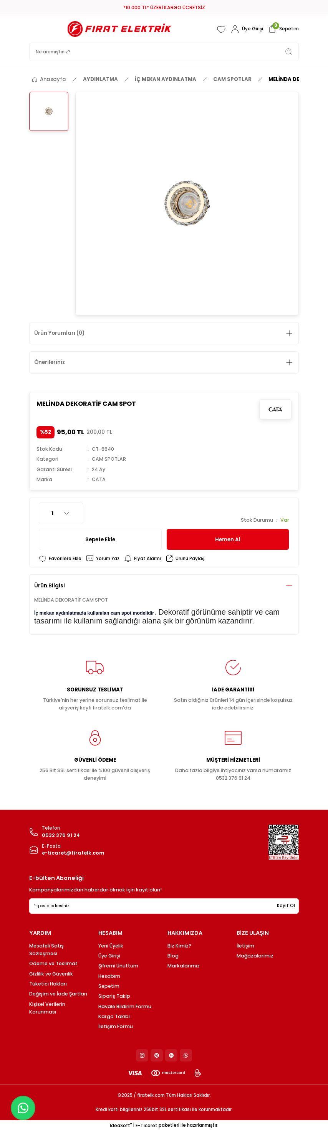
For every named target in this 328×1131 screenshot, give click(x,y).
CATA (99, 479)
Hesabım (109, 976)
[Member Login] (246, 29)
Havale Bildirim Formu (124, 1006)
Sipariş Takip (114, 996)
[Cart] (283, 29)
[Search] (164, 52)
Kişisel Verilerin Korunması (47, 1008)
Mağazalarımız (255, 955)
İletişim (245, 945)
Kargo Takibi (114, 1016)
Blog (173, 955)
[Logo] (119, 29)
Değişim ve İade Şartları (58, 993)
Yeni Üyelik (110, 945)
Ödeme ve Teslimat (53, 963)
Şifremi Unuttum (118, 965)
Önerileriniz (49, 362)
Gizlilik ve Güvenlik (51, 974)
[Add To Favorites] (60, 558)
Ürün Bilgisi (49, 585)
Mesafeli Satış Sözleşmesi (46, 949)
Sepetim (108, 986)
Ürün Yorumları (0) (59, 333)
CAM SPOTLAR (109, 459)
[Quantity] (61, 513)
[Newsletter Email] (164, 906)
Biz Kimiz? (179, 945)
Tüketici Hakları (48, 984)
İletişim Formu (115, 1026)
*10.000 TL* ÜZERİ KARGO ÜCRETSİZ (164, 7)
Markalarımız (183, 965)
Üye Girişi (109, 955)
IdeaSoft (121, 1126)
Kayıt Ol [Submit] (286, 906)
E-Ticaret (146, 1126)
